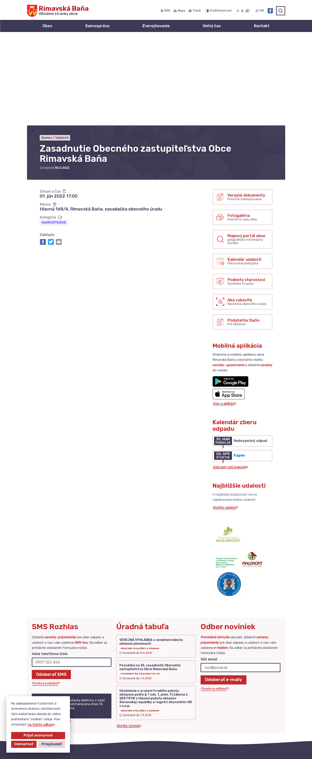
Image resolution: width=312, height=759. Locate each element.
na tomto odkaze (41, 724)
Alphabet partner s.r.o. (150, 748)
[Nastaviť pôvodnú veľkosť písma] (242, 11)
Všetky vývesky (129, 638)
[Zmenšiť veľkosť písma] (238, 11)
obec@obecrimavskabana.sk (262, 722)
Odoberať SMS (51, 586)
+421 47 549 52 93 (255, 717)
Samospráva (54, 135)
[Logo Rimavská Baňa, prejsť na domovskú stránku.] (58, 11)
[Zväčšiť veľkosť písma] (247, 11)
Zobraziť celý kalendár (230, 379)
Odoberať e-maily (223, 592)
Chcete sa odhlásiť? (46, 596)
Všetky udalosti (225, 420)
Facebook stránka (254, 726)
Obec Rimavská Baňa (214, 748)
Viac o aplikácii (224, 316)
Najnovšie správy (57, 633)
